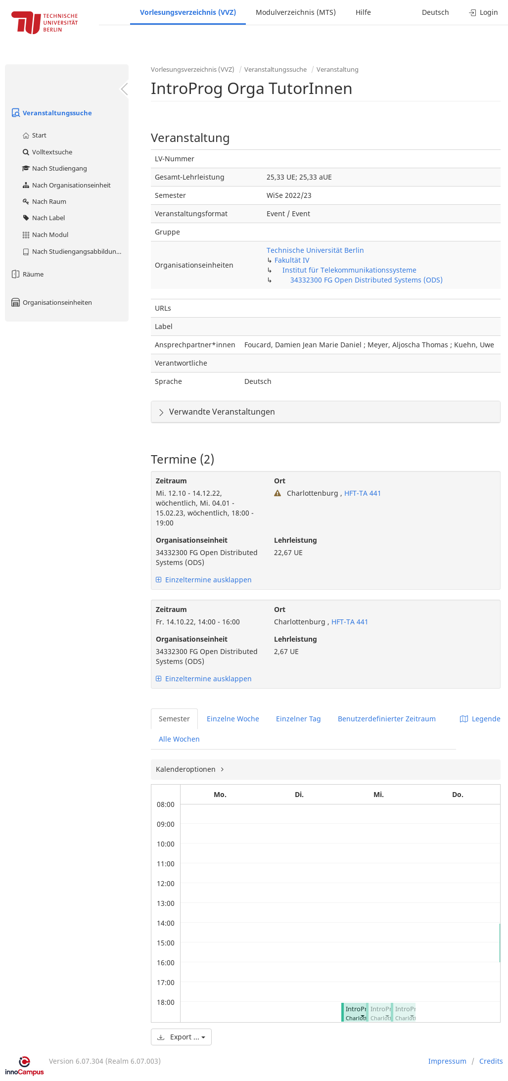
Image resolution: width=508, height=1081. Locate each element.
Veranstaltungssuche (51, 112)
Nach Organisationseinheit (66, 185)
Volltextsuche (46, 151)
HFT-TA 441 (361, 493)
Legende (480, 718)
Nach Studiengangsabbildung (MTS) (75, 251)
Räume (27, 274)
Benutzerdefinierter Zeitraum (387, 718)
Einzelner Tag (298, 718)
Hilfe (363, 12)
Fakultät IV (292, 260)
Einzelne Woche (233, 718)
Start (33, 135)
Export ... (181, 1036)
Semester (174, 718)
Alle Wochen (179, 739)
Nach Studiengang (54, 168)
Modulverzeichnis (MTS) (296, 12)
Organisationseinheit (192, 540)
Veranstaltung (338, 69)
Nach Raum (43, 201)
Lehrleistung (295, 540)
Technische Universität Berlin (315, 250)
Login (483, 12)
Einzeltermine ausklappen (204, 579)
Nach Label (43, 217)
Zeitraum (171, 480)
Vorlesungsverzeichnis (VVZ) (188, 12)
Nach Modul (44, 234)
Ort (279, 480)
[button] (362, 1016)
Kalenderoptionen (187, 769)
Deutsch (435, 12)
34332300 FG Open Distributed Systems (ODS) (366, 279)
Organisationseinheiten (51, 302)
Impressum (447, 1061)
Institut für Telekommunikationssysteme (349, 270)
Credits (491, 1061)
